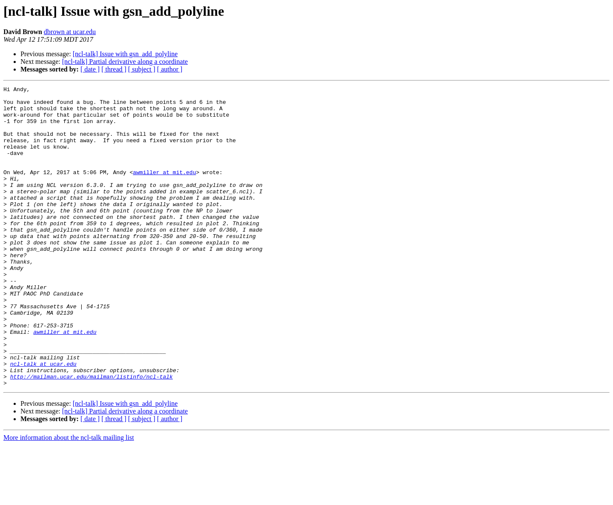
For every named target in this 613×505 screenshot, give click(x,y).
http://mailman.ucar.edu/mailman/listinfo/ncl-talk (91, 435)
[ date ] (90, 69)
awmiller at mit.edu (164, 190)
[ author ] (170, 69)
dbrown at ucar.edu (70, 31)
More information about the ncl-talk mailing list (68, 497)
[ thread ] (113, 69)
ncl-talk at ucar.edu (43, 420)
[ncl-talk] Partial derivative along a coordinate (125, 61)
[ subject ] (141, 69)
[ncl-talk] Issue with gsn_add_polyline (125, 53)
